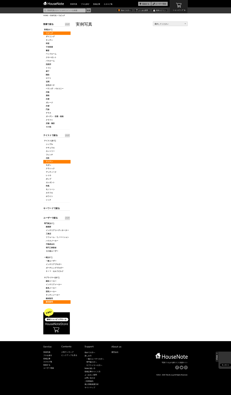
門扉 (46, 109)
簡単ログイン (161, 10)
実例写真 (73, 4)
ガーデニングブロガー (53, 268)
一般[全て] (48, 257)
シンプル (48, 144)
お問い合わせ (90, 378)
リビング (48, 33)
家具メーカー (50, 288)
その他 (47, 127)
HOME (45, 15)
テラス (47, 113)
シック (47, 200)
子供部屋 (48, 47)
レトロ (47, 175)
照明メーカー (50, 292)
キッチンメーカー (52, 295)
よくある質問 (143, 10)
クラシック (49, 168)
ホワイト (48, 196)
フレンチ (48, 155)
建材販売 (48, 298)
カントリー (49, 151)
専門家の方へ (91, 362)
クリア (67, 24)
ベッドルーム (50, 54)
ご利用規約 (89, 381)
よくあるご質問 (91, 375)
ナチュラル (49, 148)
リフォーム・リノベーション (56, 237)
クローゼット (50, 57)
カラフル (48, 193)
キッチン (48, 40)
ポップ (47, 179)
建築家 (47, 227)
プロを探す (85, 4)
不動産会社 (49, 244)
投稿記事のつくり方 (92, 372)
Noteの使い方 (90, 368)
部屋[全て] (48, 30)
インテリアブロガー (53, 264)
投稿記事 (96, 4)
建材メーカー (50, 281)
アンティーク (50, 172)
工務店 (47, 234)
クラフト (48, 120)
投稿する (46, 365)
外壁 (46, 99)
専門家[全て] (49, 223)
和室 (46, 43)
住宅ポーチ (49, 85)
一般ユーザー (50, 261)
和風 (46, 186)
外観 (46, 92)
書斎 (46, 50)
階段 (46, 75)
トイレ (47, 68)
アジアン (48, 162)
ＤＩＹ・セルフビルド (53, 271)
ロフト (47, 78)
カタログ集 (108, 4)
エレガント (49, 182)
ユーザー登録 (48, 368)
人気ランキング (67, 352)
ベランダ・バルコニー (53, 89)
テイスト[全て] (50, 141)
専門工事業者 (50, 248)
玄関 (46, 82)
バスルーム (49, 61)
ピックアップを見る (69, 355)
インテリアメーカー (53, 284)
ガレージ (48, 103)
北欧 (46, 158)
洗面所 (47, 64)
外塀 (46, 106)
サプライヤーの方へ (94, 365)
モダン (47, 165)
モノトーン (49, 189)
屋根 (46, 95)
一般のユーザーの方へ (95, 359)
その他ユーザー (51, 251)
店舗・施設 (49, 123)
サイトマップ (90, 387)
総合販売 (48, 302)
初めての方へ (126, 10)
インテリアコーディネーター (56, 230)
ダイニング (49, 36)
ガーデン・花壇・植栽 (53, 116)
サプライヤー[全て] (51, 278)
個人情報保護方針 (92, 384)
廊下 (46, 71)
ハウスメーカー (51, 241)
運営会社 (114, 352)
